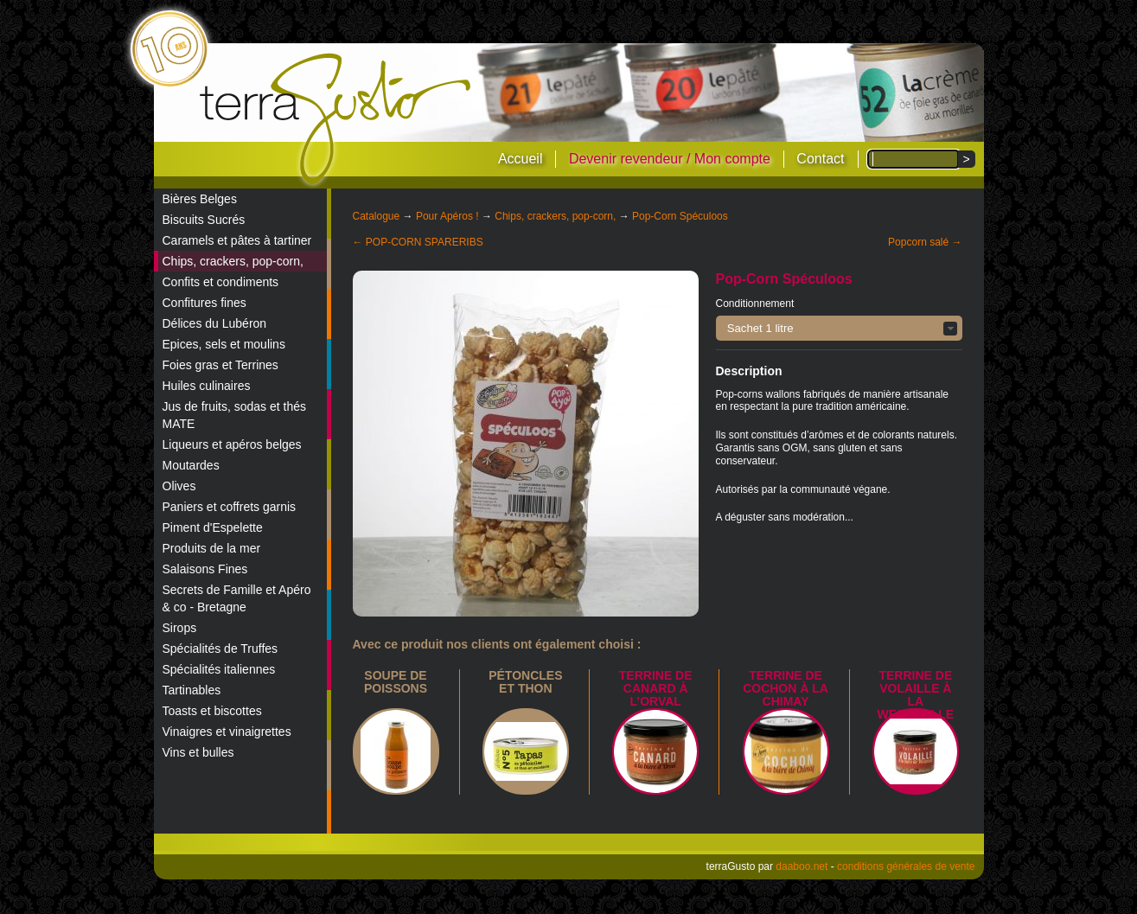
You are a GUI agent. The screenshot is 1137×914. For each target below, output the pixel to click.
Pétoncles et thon (525, 681)
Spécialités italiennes (219, 669)
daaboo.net (801, 866)
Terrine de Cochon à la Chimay (785, 688)
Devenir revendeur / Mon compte (669, 158)
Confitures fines (204, 303)
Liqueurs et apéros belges (232, 444)
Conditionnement (755, 303)
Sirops (180, 628)
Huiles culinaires (207, 386)
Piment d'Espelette (213, 527)
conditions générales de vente (905, 866)
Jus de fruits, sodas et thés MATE (235, 415)
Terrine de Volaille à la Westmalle (916, 694)
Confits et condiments (221, 282)
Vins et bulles (198, 752)
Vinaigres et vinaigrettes (227, 731)
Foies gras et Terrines (220, 365)
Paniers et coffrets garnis (230, 507)
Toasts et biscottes (212, 711)
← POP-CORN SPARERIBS (418, 242)
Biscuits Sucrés (204, 220)
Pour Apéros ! (447, 216)
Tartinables (192, 690)
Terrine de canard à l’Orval (656, 688)
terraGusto (336, 119)
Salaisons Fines (205, 569)
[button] (839, 328)
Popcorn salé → (924, 242)
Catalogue (376, 216)
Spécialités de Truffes (220, 648)
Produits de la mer (212, 548)
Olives (179, 486)
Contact (820, 158)
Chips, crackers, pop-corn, (233, 261)
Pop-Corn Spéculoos (680, 216)
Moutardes (191, 465)
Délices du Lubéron (215, 323)
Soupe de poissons (395, 681)
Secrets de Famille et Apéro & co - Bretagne (237, 598)
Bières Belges (200, 199)
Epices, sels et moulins (224, 344)
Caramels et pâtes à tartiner (237, 240)
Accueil (520, 158)
